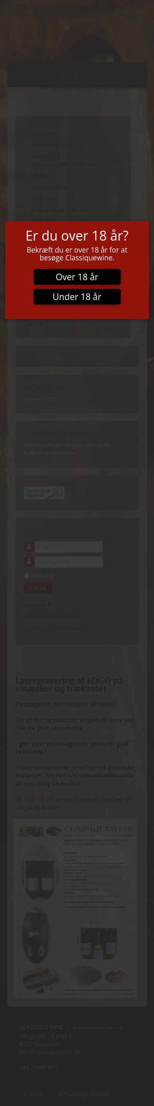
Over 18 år (77, 277)
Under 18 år (77, 296)
